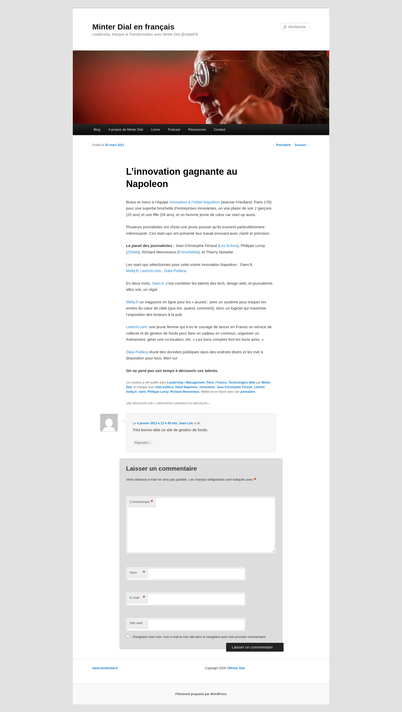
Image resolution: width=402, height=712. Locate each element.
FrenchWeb (188, 252)
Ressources (197, 129)
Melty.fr (132, 271)
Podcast (174, 129)
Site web (136, 623)
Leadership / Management (186, 382)
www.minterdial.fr (105, 668)
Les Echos (228, 245)
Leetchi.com (150, 271)
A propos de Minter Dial (125, 129)
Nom (137, 572)
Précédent (281, 145)
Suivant (302, 145)
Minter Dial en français (133, 27)
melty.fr (131, 392)
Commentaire (141, 502)
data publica (165, 387)
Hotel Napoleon (186, 387)
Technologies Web (241, 382)
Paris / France (216, 382)
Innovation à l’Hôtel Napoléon (194, 202)
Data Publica (175, 271)
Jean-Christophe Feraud (234, 387)
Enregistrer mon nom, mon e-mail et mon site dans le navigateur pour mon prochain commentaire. (199, 637)
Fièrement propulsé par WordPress (201, 694)
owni (142, 392)
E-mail (137, 598)
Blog (97, 129)
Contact (219, 129)
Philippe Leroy (158, 392)
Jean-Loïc (186, 423)
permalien (247, 392)
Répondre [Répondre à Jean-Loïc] (142, 442)
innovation (207, 387)
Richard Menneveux (184, 392)
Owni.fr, (158, 283)
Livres (155, 129)
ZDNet (132, 252)
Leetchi (259, 387)
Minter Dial (237, 668)
